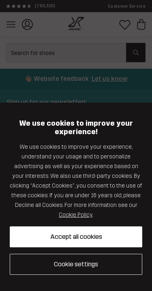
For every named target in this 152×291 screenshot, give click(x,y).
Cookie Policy (75, 214)
